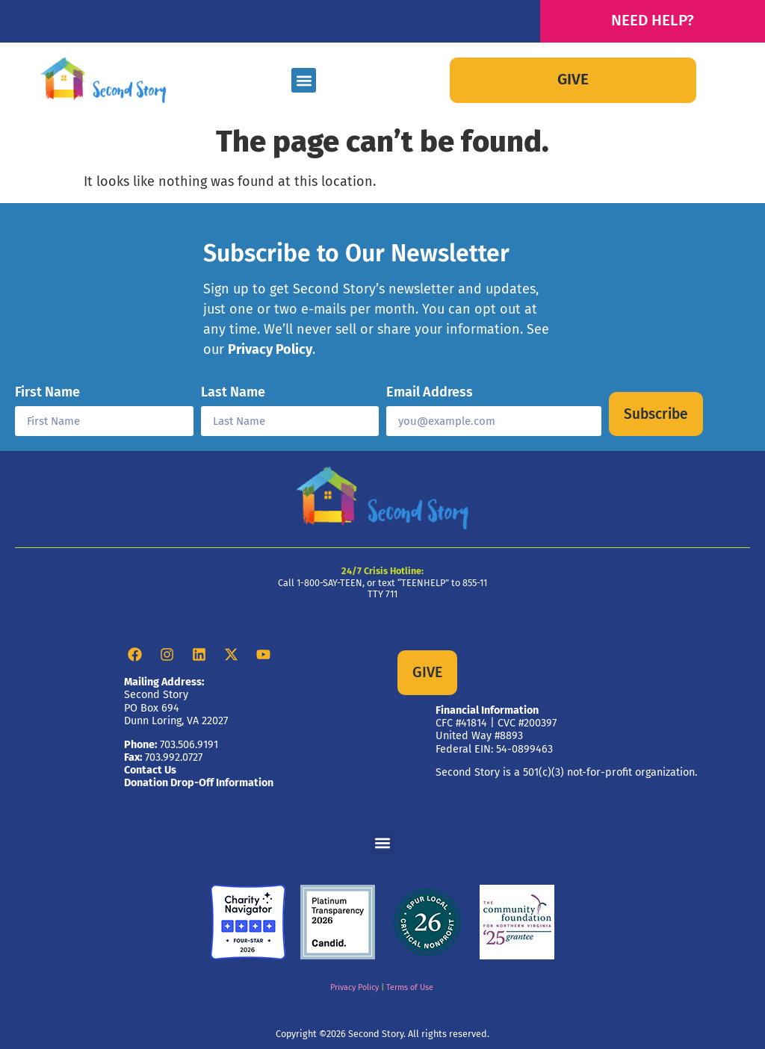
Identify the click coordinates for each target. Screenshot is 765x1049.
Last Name (233, 392)
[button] (303, 80)
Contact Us (150, 770)
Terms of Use (409, 987)
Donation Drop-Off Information (198, 782)
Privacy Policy (270, 349)
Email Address (429, 392)
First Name (47, 392)
